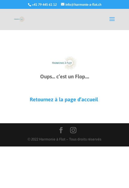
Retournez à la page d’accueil (64, 99)
